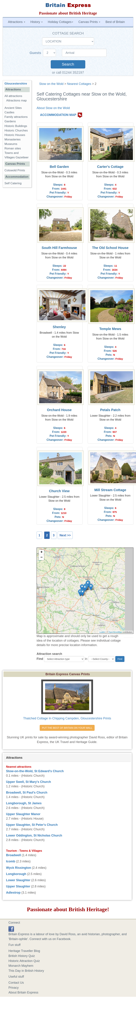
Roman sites (12, 148)
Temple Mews (110, 329)
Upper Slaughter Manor (23, 814)
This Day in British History (26, 970)
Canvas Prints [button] (89, 22)
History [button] (36, 22)
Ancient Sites (13, 108)
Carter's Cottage (110, 167)
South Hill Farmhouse (59, 248)
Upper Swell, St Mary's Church (28, 782)
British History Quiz (21, 956)
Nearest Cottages (79, 84)
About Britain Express (23, 992)
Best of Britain (115, 22)
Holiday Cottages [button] (60, 22)
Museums (10, 144)
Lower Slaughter (18, 880)
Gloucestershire (15, 83)
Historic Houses (14, 135)
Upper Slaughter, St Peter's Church (32, 825)
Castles (9, 112)
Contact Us (16, 982)
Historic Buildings (15, 126)
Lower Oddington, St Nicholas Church (34, 835)
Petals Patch (110, 410)
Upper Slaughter (18, 886)
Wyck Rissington (18, 867)
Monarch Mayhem (20, 965)
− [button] (41, 557)
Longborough (16, 874)
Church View (59, 491)
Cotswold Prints (14, 170)
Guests (36, 53)
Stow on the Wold (51, 84)
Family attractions (16, 117)
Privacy (13, 987)
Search (68, 64)
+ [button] (41, 552)
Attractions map (16, 100)
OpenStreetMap (115, 632)
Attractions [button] (16, 22)
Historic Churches (16, 130)
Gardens (10, 121)
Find (40, 659)
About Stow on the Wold (53, 108)
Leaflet (102, 632)
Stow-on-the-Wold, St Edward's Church (35, 771)
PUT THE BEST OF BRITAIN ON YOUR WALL (67, 727)
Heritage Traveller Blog (24, 951)
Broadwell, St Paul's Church (26, 792)
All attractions (13, 96)
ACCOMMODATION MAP (58, 115)
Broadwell (13, 855)
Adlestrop (13, 892)
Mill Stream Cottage (110, 490)
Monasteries (12, 139)
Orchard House (59, 410)
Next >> (65, 535)
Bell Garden (59, 167)
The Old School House (110, 248)
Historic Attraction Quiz (24, 961)
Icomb (10, 861)
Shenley (59, 327)
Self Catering (13, 183)
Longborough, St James (24, 803)
